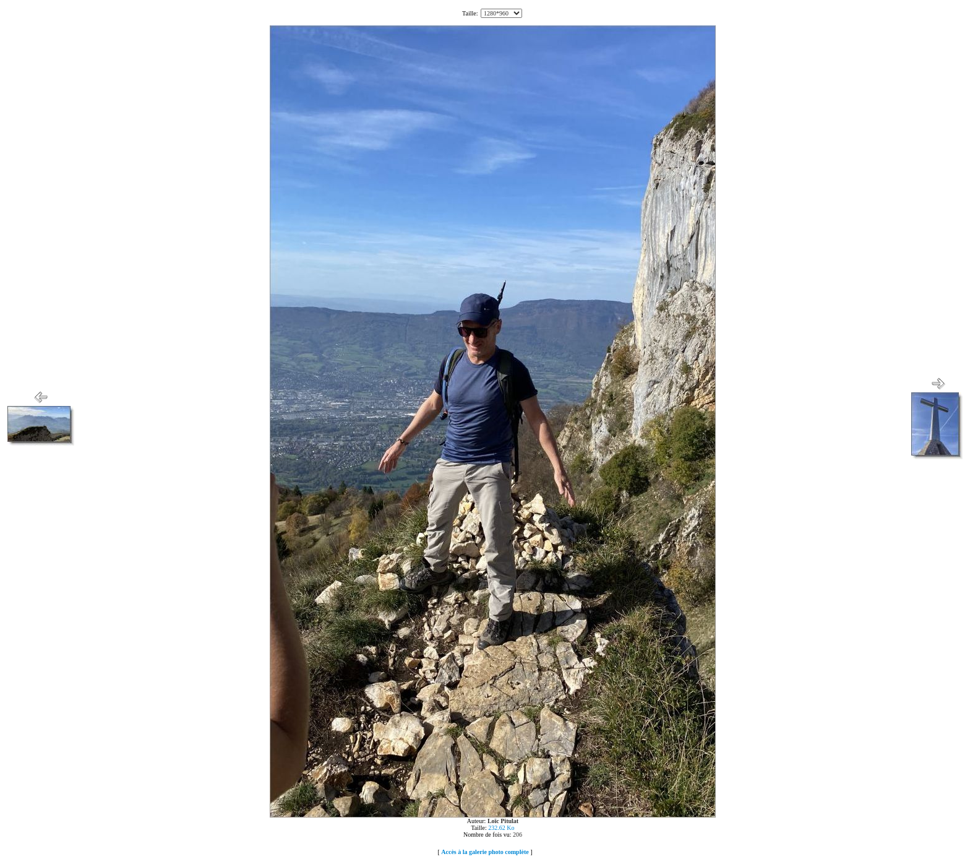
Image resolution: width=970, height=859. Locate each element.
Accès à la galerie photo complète (484, 851)
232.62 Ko (501, 827)
